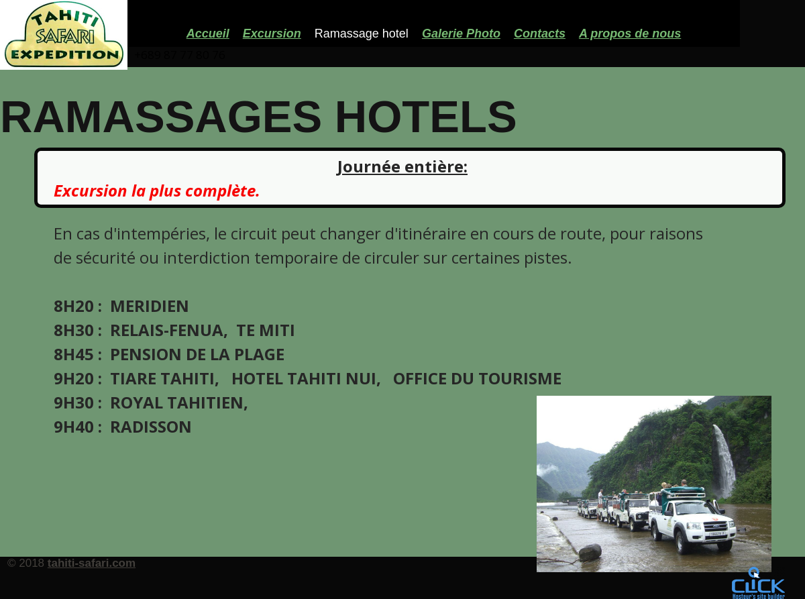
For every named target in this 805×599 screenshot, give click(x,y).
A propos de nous (630, 33)
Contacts (540, 33)
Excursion (272, 33)
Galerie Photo (461, 33)
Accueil (207, 33)
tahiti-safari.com (92, 563)
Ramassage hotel (362, 33)
